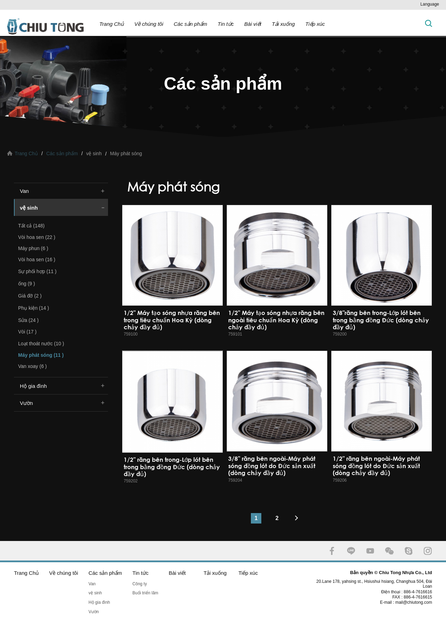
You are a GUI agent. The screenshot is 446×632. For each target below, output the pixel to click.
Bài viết (252, 24)
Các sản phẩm (190, 24)
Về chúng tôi (148, 24)
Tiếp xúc (315, 24)
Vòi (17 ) (27, 331)
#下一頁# (298, 518)
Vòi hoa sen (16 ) (36, 259)
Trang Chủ (111, 24)
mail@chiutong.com (416, 602)
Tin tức (226, 24)
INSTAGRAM (427, 551)
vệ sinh (29, 208)
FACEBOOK (332, 551)
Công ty (139, 583)
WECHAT (389, 551)
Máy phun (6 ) (33, 248)
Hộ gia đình (33, 386)
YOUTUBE (370, 551)
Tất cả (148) (31, 225)
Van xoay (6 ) (32, 366)
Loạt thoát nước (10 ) (41, 343)
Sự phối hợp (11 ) (37, 271)
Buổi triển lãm (145, 592)
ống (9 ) (26, 283)
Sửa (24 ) (28, 320)
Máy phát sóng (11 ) (41, 355)
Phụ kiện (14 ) (33, 308)
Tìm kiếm (428, 23)
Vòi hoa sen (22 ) (36, 237)
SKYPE (408, 551)
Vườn (26, 403)
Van (24, 191)
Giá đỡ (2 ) (29, 296)
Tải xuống (283, 24)
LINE (351, 551)
